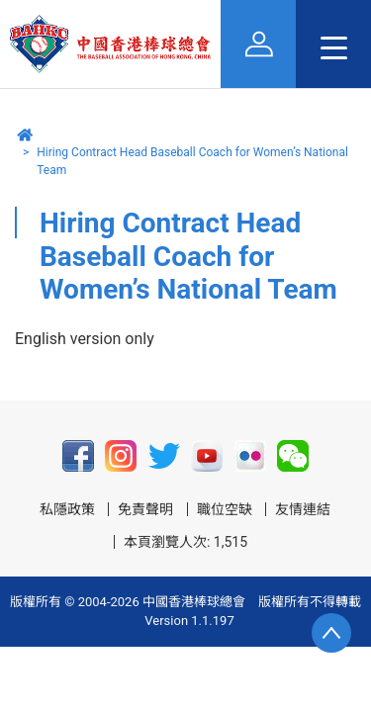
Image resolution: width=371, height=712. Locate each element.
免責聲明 (145, 509)
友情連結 (302, 509)
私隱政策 (67, 509)
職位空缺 (224, 509)
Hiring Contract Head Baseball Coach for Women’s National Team (192, 161)
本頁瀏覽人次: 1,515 (185, 542)
